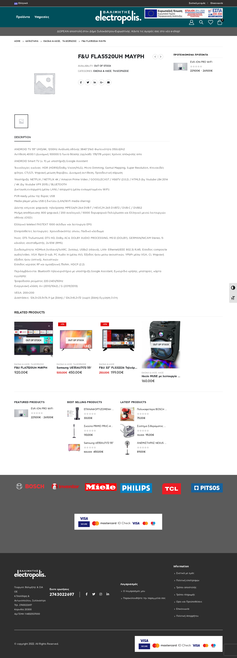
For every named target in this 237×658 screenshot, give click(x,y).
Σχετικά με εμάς (197, 3)
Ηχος (161, 373)
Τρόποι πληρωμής (185, 595)
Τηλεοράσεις (121, 71)
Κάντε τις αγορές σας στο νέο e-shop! (155, 31)
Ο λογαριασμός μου (134, 591)
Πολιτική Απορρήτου (187, 616)
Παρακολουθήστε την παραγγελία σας (144, 598)
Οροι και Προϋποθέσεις (189, 602)
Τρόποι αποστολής (186, 587)
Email (108, 82)
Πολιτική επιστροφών (187, 580)
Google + (102, 82)
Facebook (81, 82)
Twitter (88, 82)
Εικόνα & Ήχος (102, 71)
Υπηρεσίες (41, 17)
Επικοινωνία (217, 3)
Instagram (101, 594)
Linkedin (108, 594)
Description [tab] (22, 137)
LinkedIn (95, 82)
